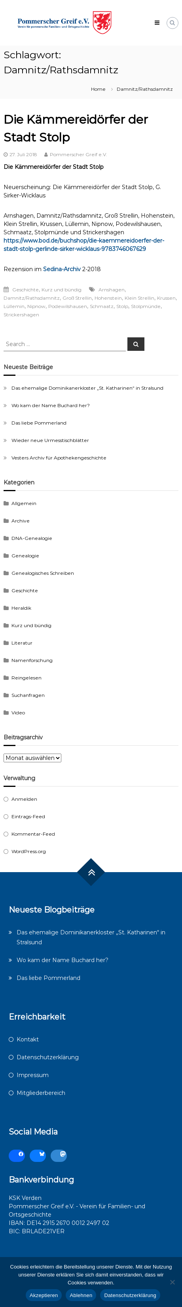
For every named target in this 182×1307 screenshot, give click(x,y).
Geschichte (25, 290)
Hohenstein (108, 298)
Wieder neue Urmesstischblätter (50, 440)
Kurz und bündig (62, 290)
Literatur (21, 643)
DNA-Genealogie (31, 538)
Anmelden (24, 799)
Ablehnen (81, 1295)
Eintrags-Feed (28, 816)
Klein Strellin (139, 298)
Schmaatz (102, 306)
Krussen (166, 298)
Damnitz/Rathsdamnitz (32, 298)
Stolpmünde (146, 306)
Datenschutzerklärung (48, 1057)
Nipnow (36, 306)
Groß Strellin (77, 298)
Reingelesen (26, 678)
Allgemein (23, 503)
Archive (20, 521)
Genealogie (25, 556)
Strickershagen (21, 315)
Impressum (33, 1075)
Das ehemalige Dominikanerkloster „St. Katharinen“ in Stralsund (87, 388)
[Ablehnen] (172, 1282)
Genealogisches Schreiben (42, 573)
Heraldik (21, 608)
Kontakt (28, 1039)
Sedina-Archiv (62, 269)
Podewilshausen (67, 306)
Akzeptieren (44, 1295)
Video (18, 713)
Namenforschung (32, 660)
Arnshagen (112, 290)
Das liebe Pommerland (38, 423)
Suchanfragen (28, 695)
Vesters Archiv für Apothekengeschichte (58, 458)
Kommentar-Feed (33, 834)
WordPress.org (28, 851)
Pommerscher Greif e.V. (78, 154)
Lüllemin (14, 306)
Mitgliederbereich (41, 1093)
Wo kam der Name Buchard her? (50, 405)
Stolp (122, 306)
